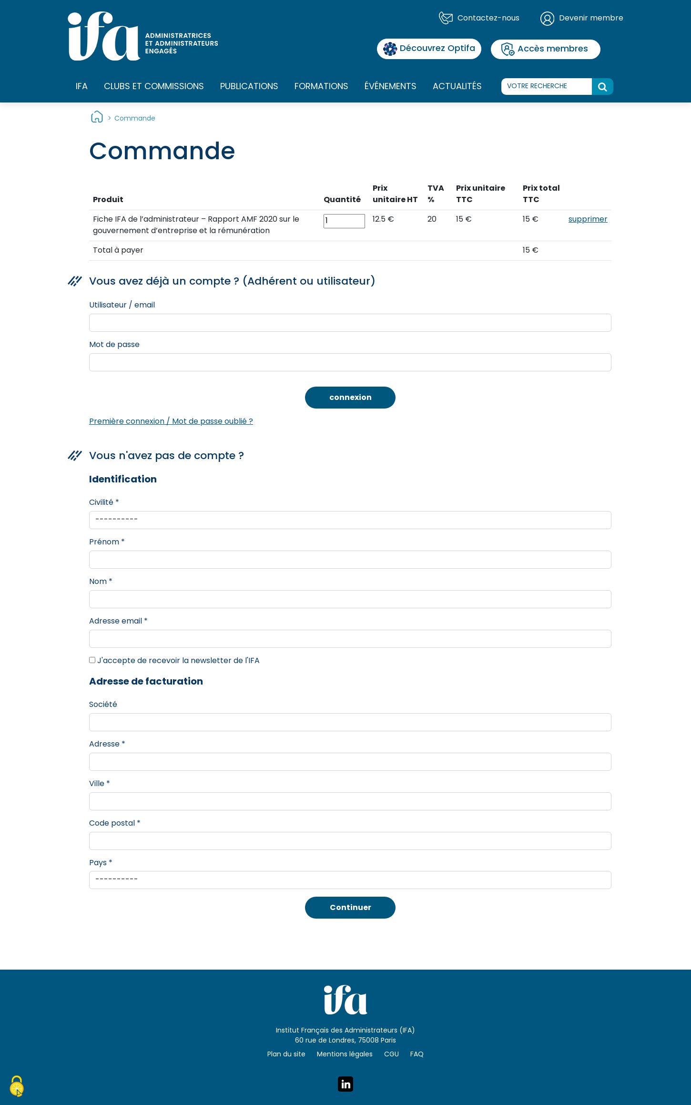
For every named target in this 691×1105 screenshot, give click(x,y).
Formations (321, 87)
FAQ (417, 1054)
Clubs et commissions (154, 87)
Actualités (457, 87)
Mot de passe (114, 345)
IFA (82, 87)
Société (103, 705)
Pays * (100, 863)
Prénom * (107, 542)
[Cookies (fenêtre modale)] (16, 1088)
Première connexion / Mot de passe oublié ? (171, 422)
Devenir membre (591, 18)
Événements (391, 87)
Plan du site (286, 1054)
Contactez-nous (488, 18)
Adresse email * (118, 621)
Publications (249, 87)
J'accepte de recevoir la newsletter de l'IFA (174, 661)
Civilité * (104, 503)
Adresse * (107, 744)
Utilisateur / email (122, 305)
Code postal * (115, 823)
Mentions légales (345, 1054)
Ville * (99, 784)
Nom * (100, 582)
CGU (391, 1054)
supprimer (588, 220)
